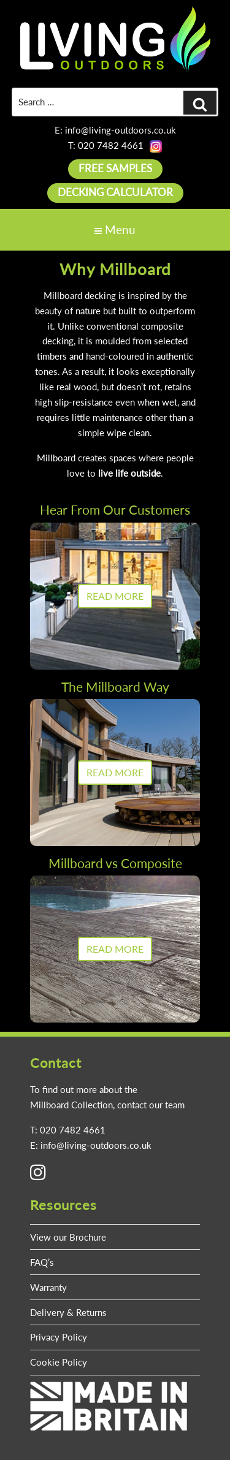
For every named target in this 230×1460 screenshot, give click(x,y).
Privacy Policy (58, 1336)
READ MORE (115, 596)
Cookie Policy (58, 1361)
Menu (115, 229)
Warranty (48, 1287)
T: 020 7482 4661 (106, 145)
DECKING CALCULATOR (115, 192)
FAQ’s (42, 1262)
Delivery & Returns (68, 1312)
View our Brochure (68, 1237)
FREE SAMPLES (115, 168)
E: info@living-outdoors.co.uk (115, 129)
